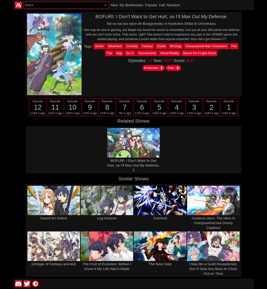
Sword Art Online (53, 218)
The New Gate (160, 264)
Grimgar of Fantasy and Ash (54, 264)
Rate (174, 68)
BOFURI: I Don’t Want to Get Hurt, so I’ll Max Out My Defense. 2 (133, 165)
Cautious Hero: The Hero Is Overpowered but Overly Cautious (213, 223)
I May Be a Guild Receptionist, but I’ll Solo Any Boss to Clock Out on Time (213, 268)
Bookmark (154, 68)
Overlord (160, 218)
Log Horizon (106, 218)
